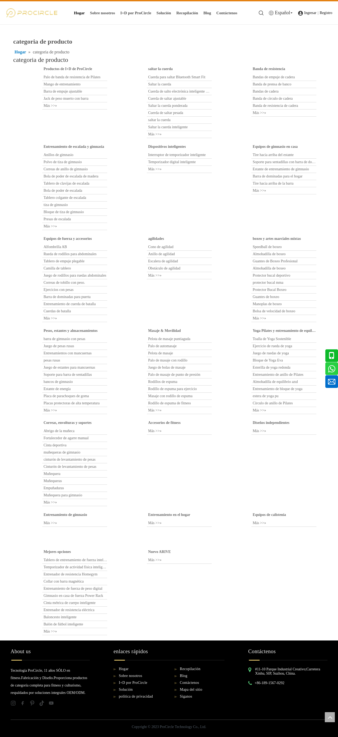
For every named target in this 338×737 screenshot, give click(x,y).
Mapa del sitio (191, 690)
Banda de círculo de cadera (273, 98)
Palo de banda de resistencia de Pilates (72, 77)
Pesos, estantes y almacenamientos (71, 331)
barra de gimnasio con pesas (64, 339)
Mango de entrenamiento (62, 84)
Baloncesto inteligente (60, 617)
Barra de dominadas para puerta (67, 297)
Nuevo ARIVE (159, 552)
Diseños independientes (271, 423)
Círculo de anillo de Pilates (273, 403)
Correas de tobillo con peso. (64, 283)
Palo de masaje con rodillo (167, 360)
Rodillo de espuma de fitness (169, 403)
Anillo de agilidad (161, 254)
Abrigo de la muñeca (59, 431)
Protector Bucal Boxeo (270, 290)
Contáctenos (226, 13)
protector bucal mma (268, 283)
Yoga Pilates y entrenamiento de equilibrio (284, 331)
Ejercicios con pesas (59, 290)
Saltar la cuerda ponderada (167, 106)
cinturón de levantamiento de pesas (70, 459)
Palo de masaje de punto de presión (174, 375)
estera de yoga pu (266, 396)
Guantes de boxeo (266, 297)
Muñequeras (53, 481)
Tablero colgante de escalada (65, 198)
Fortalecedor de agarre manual (66, 438)
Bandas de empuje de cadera (274, 77)
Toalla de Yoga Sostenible (272, 339)
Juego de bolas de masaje (167, 367)
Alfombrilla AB (55, 247)
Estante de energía (57, 389)
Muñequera (52, 474)
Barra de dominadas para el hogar (278, 176)
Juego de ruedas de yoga (271, 353)
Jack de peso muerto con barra (66, 98)
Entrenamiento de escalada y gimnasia (74, 147)
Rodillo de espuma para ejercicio (172, 389)
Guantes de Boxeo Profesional (275, 261)
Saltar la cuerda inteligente (168, 127)
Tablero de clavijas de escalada (66, 183)
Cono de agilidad (160, 247)
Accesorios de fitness (164, 423)
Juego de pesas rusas (59, 346)
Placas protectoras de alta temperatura (72, 403)
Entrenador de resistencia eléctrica (69, 610)
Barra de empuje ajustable (63, 91)
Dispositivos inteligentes (167, 147)
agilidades (156, 239)
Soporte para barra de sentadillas (68, 375)
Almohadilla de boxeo (269, 254)
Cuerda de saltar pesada (165, 113)
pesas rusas (52, 360)
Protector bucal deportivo (271, 275)
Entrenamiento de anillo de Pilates (278, 375)
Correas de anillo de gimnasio (66, 169)
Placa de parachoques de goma (66, 396)
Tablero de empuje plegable (64, 261)
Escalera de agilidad (163, 261)
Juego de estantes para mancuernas (69, 367)
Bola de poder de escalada (63, 191)
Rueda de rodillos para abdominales (70, 254)
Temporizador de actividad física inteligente (75, 567)
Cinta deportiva (55, 445)
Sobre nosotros (102, 13)
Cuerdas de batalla (57, 311)
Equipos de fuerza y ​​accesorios (68, 239)
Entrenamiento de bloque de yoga (277, 389)
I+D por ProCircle (135, 13)
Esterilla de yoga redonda (271, 367)
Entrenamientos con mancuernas (68, 353)
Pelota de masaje (160, 353)
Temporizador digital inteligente (172, 162)
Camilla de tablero (57, 268)
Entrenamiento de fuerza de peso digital (73, 588)
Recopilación (187, 13)
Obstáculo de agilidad (164, 268)
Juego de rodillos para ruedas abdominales (75, 275)
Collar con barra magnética (64, 581)
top (330, 717)
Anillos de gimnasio (58, 155)
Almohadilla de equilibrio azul (275, 382)
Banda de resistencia (269, 69)
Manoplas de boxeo (267, 304)
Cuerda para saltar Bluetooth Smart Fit (176, 77)
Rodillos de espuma (162, 382)
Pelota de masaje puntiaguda (169, 339)
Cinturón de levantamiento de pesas (70, 467)
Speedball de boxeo (267, 247)
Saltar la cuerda (159, 84)
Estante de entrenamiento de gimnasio (281, 169)
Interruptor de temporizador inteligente (177, 155)
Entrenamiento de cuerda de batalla (70, 304)
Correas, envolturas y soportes (68, 423)
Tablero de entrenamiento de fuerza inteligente (75, 560)
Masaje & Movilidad (164, 331)
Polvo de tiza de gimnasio (63, 162)
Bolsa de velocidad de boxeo (274, 311)
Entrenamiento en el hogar (169, 515)
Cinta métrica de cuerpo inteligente (70, 603)
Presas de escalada (57, 219)
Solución (164, 13)
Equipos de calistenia (269, 515)
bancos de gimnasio (58, 382)
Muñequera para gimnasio (63, 495)
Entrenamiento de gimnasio (65, 515)
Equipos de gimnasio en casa (275, 147)
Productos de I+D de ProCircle (68, 69)
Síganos (186, 696)
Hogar (79, 13)
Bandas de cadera (266, 91)
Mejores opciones (57, 552)
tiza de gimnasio (56, 205)
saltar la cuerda (160, 69)
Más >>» (50, 106)
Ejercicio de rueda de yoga (272, 346)
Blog (207, 13)
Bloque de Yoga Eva (268, 360)
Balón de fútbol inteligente (63, 624)
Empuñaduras (54, 488)
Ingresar (310, 13)
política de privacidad (136, 696)
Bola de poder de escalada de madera (71, 176)
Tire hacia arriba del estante (273, 155)
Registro (326, 13)
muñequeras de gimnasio (62, 452)
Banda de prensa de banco (272, 84)
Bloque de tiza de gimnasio (64, 212)
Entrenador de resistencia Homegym (70, 574)
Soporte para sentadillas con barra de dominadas (284, 162)
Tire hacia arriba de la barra (273, 183)
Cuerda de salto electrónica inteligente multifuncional (180, 91)
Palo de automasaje (162, 346)
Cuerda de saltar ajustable (167, 98)
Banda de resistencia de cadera (275, 106)
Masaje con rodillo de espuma (170, 396)
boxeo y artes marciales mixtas (277, 239)
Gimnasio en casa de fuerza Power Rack (73, 596)
